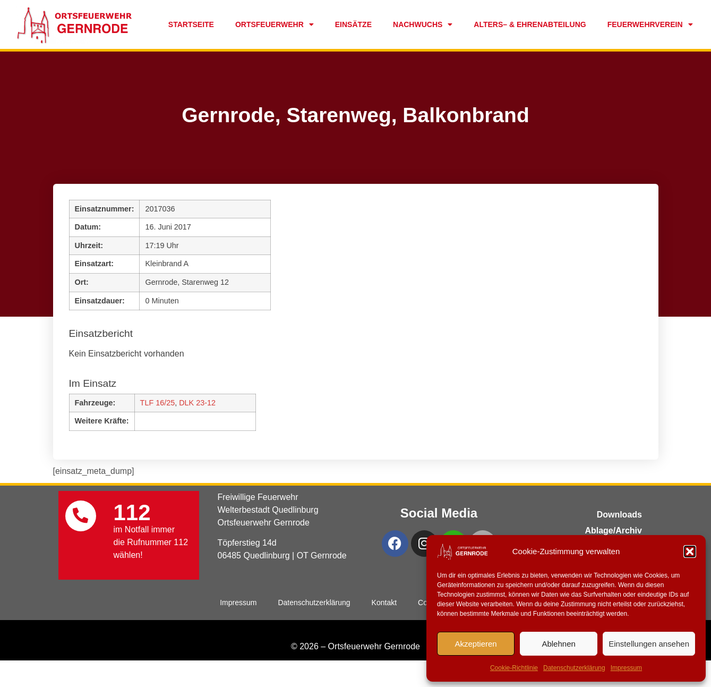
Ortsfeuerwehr (274, 24)
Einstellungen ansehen (649, 643)
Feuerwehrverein (650, 24)
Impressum (626, 668)
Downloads (619, 514)
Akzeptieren (475, 643)
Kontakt (384, 602)
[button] (689, 551)
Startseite (191, 24)
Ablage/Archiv (613, 530)
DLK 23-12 (197, 402)
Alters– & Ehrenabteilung (530, 24)
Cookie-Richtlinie (514, 668)
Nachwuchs (422, 24)
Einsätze (353, 24)
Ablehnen (558, 643)
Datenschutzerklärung (574, 668)
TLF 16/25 (157, 402)
